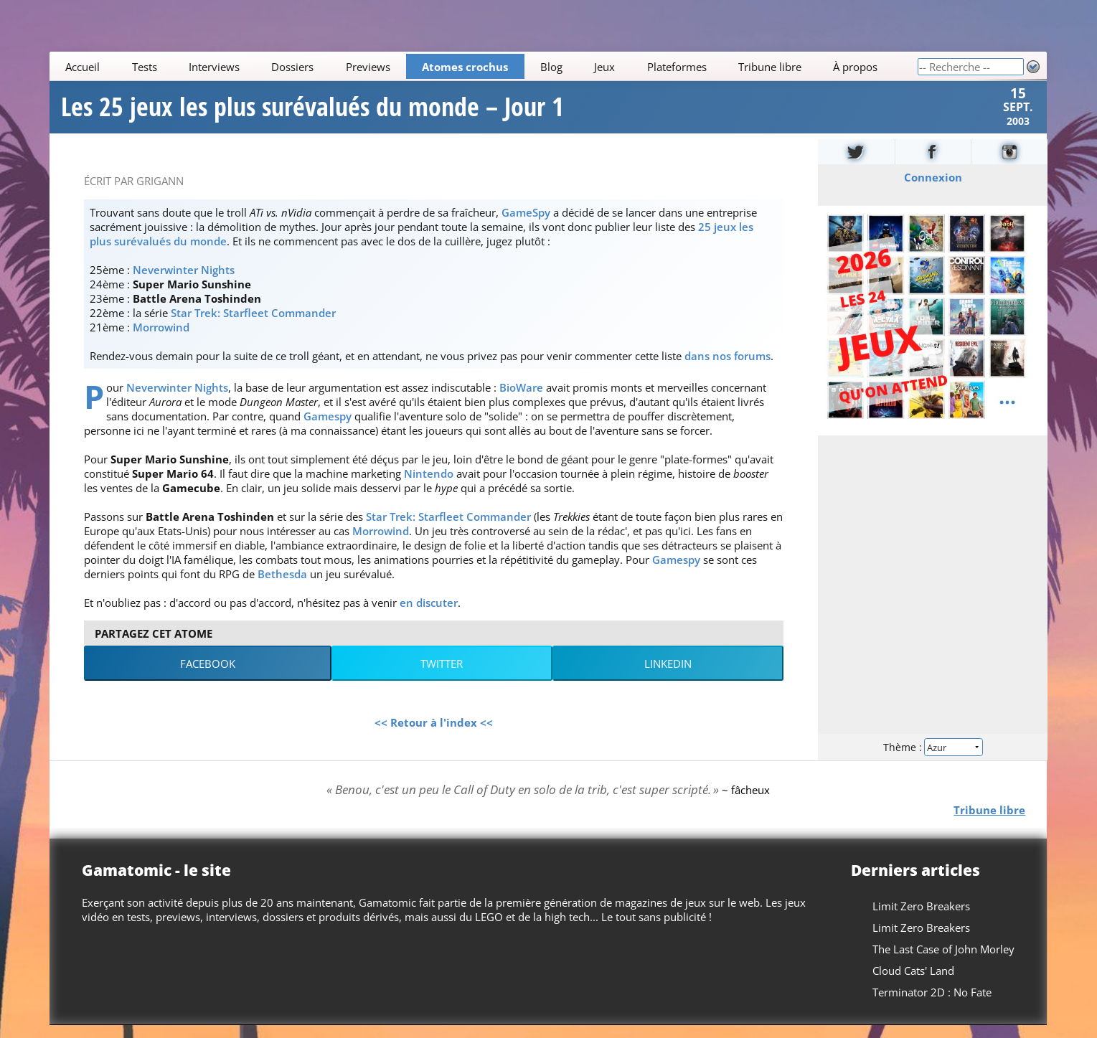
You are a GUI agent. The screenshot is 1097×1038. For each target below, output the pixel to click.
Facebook (207, 676)
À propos (856, 67)
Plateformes (677, 67)
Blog (551, 67)
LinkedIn (668, 676)
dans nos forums (727, 368)
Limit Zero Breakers (922, 919)
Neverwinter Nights (184, 282)
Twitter (441, 676)
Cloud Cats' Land (914, 983)
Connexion (932, 189)
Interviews (214, 67)
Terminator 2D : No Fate (932, 1005)
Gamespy (327, 428)
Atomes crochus (466, 67)
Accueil (83, 67)
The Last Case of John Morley (944, 962)
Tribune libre (769, 67)
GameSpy (526, 224)
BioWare (521, 399)
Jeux (605, 67)
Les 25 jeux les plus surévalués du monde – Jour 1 (312, 113)
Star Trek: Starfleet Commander (253, 325)
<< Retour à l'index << (434, 734)
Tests (144, 67)
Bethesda (282, 586)
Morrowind (161, 339)
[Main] (483, 66)
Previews (368, 67)
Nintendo (428, 485)
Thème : (932, 758)
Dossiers (293, 67)
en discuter (429, 615)
